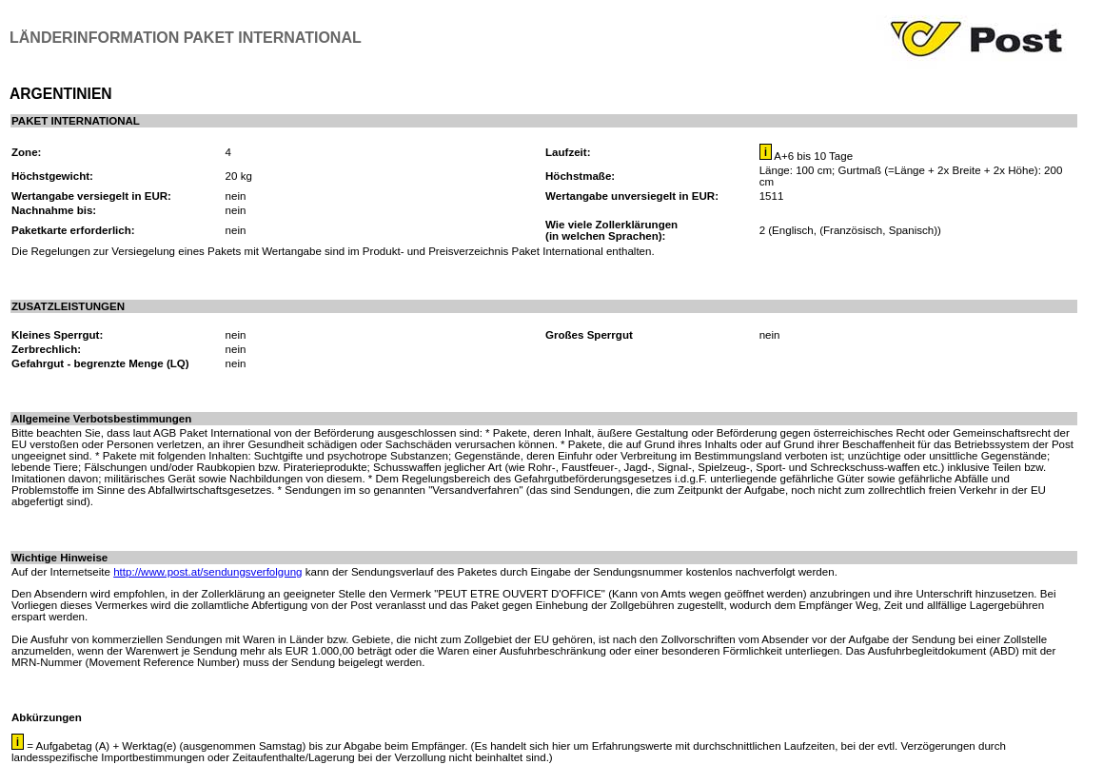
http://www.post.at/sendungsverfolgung (207, 572)
